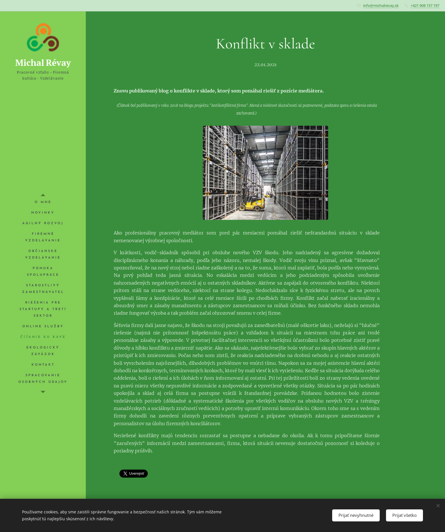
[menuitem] (43, 202)
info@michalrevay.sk (381, 5)
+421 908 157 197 (425, 5)
